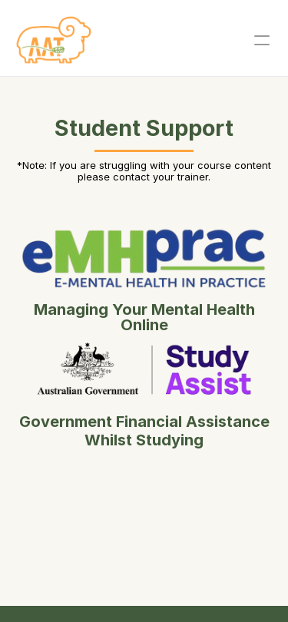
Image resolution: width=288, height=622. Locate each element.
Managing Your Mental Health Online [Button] (144, 317)
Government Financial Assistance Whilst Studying (146, 430)
